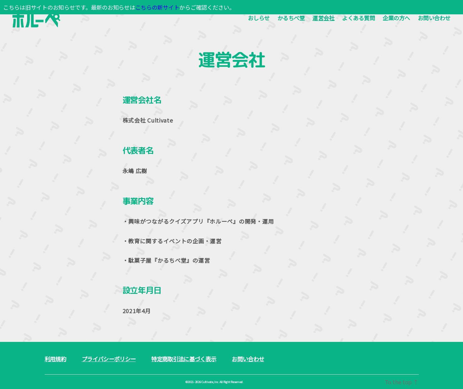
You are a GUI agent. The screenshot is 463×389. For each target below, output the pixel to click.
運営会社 (323, 18)
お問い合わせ (434, 18)
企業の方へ (396, 18)
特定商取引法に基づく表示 (183, 359)
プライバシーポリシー (109, 359)
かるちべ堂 (291, 18)
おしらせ (259, 18)
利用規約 (55, 359)
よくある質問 (358, 18)
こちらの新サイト (157, 7)
